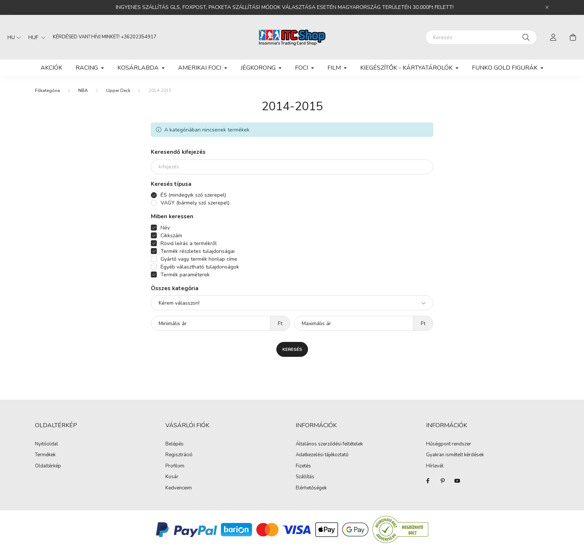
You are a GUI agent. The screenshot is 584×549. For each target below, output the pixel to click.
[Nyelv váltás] (12, 37)
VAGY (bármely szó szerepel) (195, 202)
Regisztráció (179, 455)
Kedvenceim (178, 488)
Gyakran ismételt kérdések (455, 455)
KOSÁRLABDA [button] (138, 68)
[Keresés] (481, 37)
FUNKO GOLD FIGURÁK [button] (505, 68)
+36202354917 (138, 37)
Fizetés (303, 466)
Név (165, 227)
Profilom (174, 466)
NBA (83, 90)
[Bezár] (547, 7)
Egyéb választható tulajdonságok (200, 266)
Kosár (171, 477)
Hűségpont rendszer (448, 444)
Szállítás (305, 477)
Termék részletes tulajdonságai (198, 251)
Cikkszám (171, 235)
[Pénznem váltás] (35, 37)
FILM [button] (334, 68)
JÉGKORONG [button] (259, 68)
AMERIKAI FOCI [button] (200, 68)
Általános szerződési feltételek (329, 444)
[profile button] (553, 37)
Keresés (292, 349)
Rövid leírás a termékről (189, 243)
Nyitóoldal (46, 444)
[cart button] (572, 37)
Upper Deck (118, 90)
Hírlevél (435, 466)
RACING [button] (87, 68)
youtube (457, 480)
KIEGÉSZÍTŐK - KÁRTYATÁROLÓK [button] (407, 68)
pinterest (442, 480)
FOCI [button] (302, 68)
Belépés (174, 444)
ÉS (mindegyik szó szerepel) (193, 195)
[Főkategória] (47, 90)
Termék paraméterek (185, 274)
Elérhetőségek (311, 488)
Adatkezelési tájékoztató (322, 455)
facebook (427, 480)
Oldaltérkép (48, 466)
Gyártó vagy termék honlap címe (199, 259)
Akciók (51, 68)
